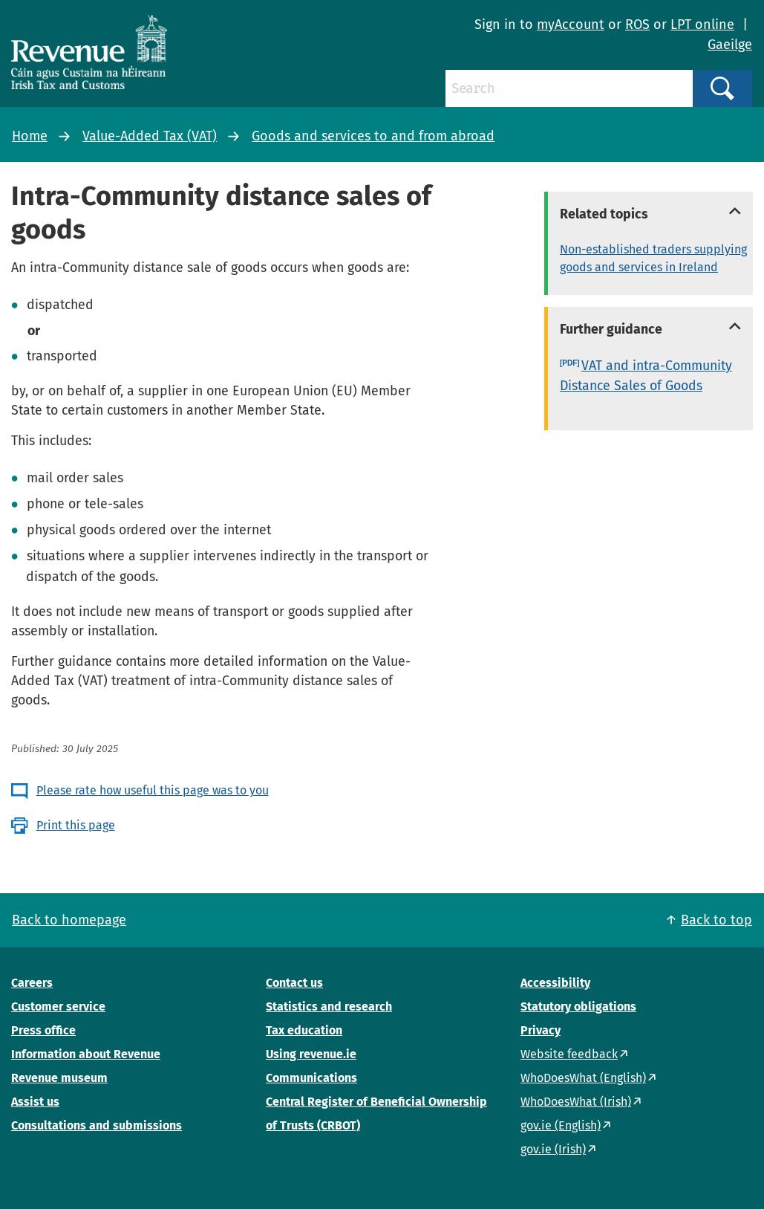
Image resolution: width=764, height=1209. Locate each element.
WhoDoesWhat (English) (583, 1078)
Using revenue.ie (311, 1054)
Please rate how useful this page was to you (152, 790)
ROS (637, 24)
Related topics (604, 214)
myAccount (570, 24)
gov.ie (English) (560, 1125)
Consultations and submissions (96, 1125)
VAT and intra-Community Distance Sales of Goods (646, 375)
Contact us (294, 983)
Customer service (58, 1006)
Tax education (304, 1030)
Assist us (35, 1102)
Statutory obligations (578, 1006)
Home (30, 136)
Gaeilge (730, 44)
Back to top (716, 920)
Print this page (75, 825)
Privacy (540, 1030)
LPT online (702, 24)
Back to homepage (69, 920)
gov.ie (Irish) (553, 1149)
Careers (32, 983)
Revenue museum (59, 1078)
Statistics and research (329, 1006)
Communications (311, 1078)
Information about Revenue (85, 1054)
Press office (43, 1030)
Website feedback (569, 1054)
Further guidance (611, 329)
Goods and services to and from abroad (373, 136)
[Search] (569, 88)
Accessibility (555, 983)
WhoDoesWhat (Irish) (575, 1102)
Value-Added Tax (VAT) (149, 136)
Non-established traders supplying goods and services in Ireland (653, 258)
